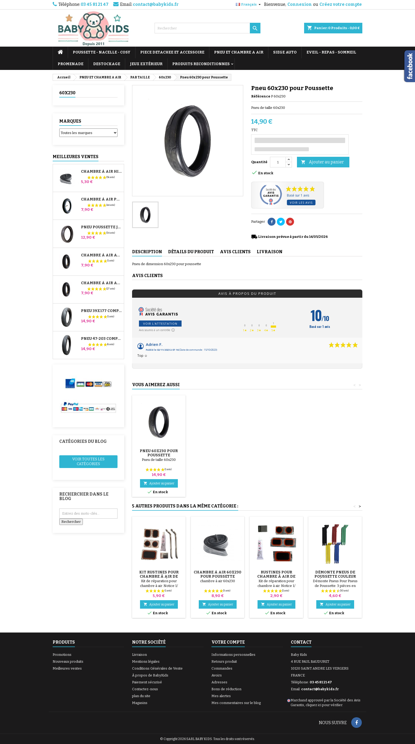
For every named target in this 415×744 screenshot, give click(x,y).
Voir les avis (301, 202)
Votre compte (228, 642)
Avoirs (216, 675)
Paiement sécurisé (147, 682)
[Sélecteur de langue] (249, 4)
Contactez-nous (145, 689)
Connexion (299, 4)
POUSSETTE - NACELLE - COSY (101, 52)
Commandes (221, 668)
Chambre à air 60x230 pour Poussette (217, 574)
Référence (260, 96)
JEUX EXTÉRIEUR (146, 64)
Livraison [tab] (269, 251)
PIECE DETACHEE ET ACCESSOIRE (172, 52)
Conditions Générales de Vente (157, 668)
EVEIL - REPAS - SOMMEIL (331, 52)
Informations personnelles (233, 655)
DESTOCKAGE (106, 64)
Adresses (219, 682)
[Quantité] (278, 162)
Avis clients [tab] (235, 251)
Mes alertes (221, 696)
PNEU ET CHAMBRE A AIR (238, 52)
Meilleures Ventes (75, 156)
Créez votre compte (340, 4)
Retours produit (224, 661)
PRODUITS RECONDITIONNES (201, 64)
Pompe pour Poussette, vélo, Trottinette (159, 455)
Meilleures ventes (67, 668)
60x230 (67, 92)
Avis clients (147, 275)
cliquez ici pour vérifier (324, 705)
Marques (70, 121)
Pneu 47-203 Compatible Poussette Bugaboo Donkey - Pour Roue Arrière (101, 339)
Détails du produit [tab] (191, 251)
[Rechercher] (207, 28)
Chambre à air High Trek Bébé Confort (101, 172)
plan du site (141, 696)
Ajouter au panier (322, 162)
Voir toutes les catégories (88, 461)
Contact (301, 642)
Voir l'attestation (160, 324)
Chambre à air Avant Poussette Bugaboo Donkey (101, 255)
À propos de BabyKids (150, 675)
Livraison (139, 655)
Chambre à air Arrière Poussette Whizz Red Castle (101, 283)
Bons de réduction (226, 689)
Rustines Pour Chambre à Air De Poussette (276, 576)
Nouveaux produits (68, 661)
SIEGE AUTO (285, 52)
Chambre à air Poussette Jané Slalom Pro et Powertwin (101, 199)
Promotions (62, 655)
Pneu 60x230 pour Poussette (276, 453)
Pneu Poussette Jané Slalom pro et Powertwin (101, 227)
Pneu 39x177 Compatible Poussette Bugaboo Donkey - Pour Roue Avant (101, 311)
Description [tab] (147, 251)
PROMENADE (70, 64)
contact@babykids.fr (156, 4)
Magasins (139, 703)
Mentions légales (146, 661)
